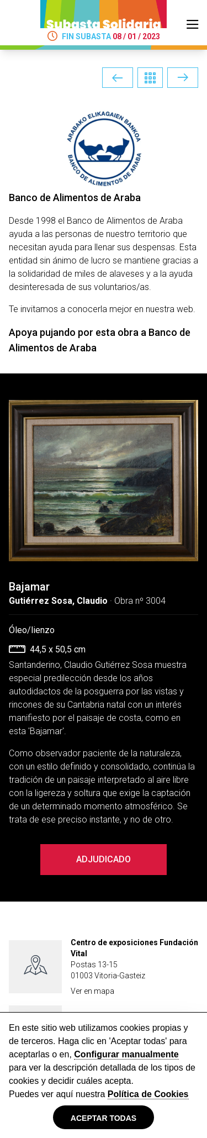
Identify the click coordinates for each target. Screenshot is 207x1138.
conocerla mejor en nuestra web (130, 309)
